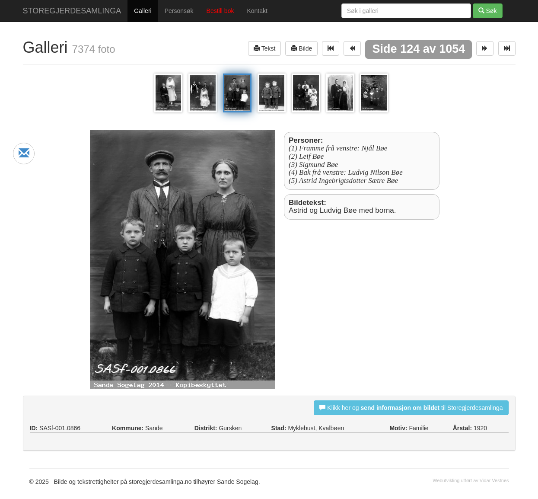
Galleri (142, 10)
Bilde (301, 48)
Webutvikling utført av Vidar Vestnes (471, 480)
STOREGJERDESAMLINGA (72, 10)
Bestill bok (220, 10)
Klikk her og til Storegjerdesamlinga (411, 407)
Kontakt (257, 10)
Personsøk (179, 10)
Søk (487, 10)
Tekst (264, 48)
